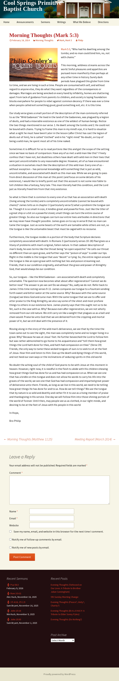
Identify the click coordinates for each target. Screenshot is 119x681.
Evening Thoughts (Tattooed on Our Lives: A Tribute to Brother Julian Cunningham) (66, 588)
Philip (80, 40)
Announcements (25, 22)
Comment (16, 472)
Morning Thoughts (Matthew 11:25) (27, 439)
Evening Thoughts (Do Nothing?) (66, 619)
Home (6, 22)
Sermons (45, 22)
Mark (61, 40)
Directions (103, 22)
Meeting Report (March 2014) (95, 439)
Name (13, 511)
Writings (61, 22)
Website (14, 525)
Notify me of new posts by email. (30, 547)
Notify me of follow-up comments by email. (37, 539)
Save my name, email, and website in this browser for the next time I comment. (59, 531)
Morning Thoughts (44, 40)
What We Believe (82, 22)
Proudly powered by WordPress (60, 674)
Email (13, 518)
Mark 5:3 (65, 49)
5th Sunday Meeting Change (64, 596)
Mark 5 (68, 40)
